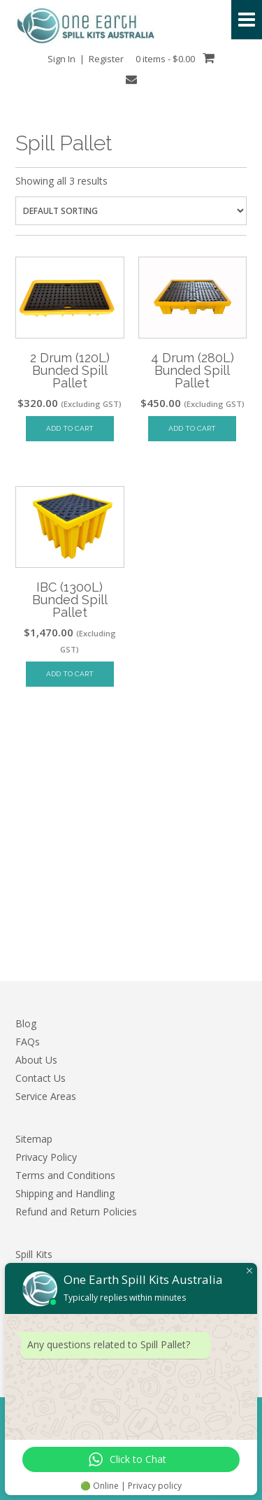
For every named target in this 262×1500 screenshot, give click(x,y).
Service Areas (45, 1096)
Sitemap (33, 1138)
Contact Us (40, 1078)
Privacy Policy (46, 1157)
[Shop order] (131, 211)
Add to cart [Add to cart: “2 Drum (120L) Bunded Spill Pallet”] (70, 428)
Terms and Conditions (65, 1175)
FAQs (27, 1041)
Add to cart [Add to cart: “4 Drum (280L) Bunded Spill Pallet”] (192, 428)
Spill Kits (33, 1254)
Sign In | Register (86, 58)
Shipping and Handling (65, 1193)
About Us (36, 1059)
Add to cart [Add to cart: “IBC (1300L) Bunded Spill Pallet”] (70, 674)
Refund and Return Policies (76, 1211)
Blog (25, 1023)
